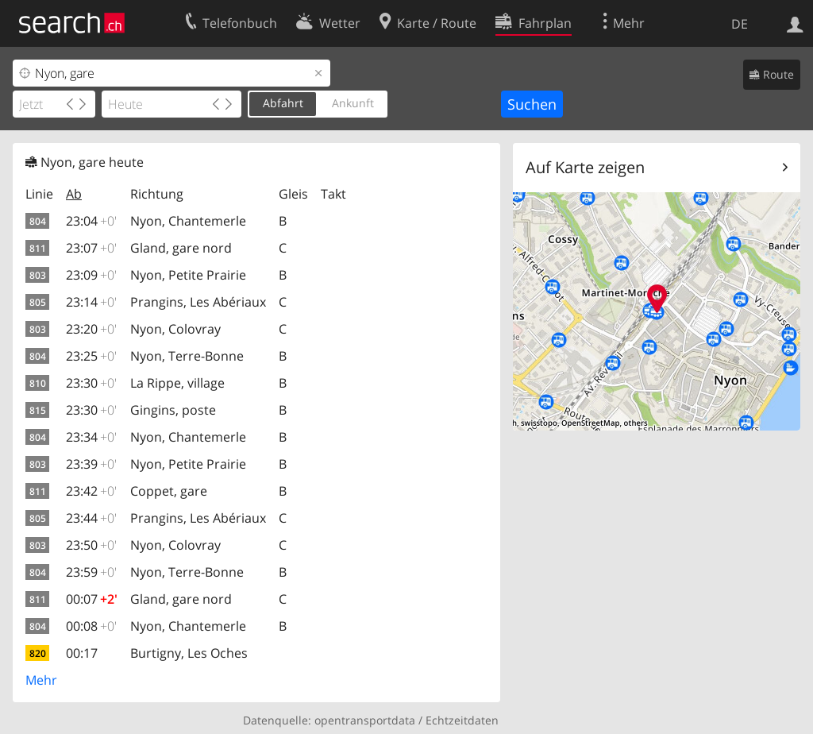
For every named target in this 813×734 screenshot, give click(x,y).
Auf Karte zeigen (585, 167)
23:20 (91, 329)
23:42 (91, 491)
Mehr (41, 680)
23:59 (91, 572)
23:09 (91, 275)
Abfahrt (283, 102)
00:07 (92, 599)
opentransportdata (364, 720)
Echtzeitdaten (462, 720)
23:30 (91, 383)
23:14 (91, 302)
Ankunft (353, 102)
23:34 (91, 437)
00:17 (82, 653)
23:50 (91, 545)
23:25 (91, 356)
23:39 (91, 464)
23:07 (91, 248)
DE (739, 24)
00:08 (91, 626)
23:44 (91, 518)
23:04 (91, 221)
